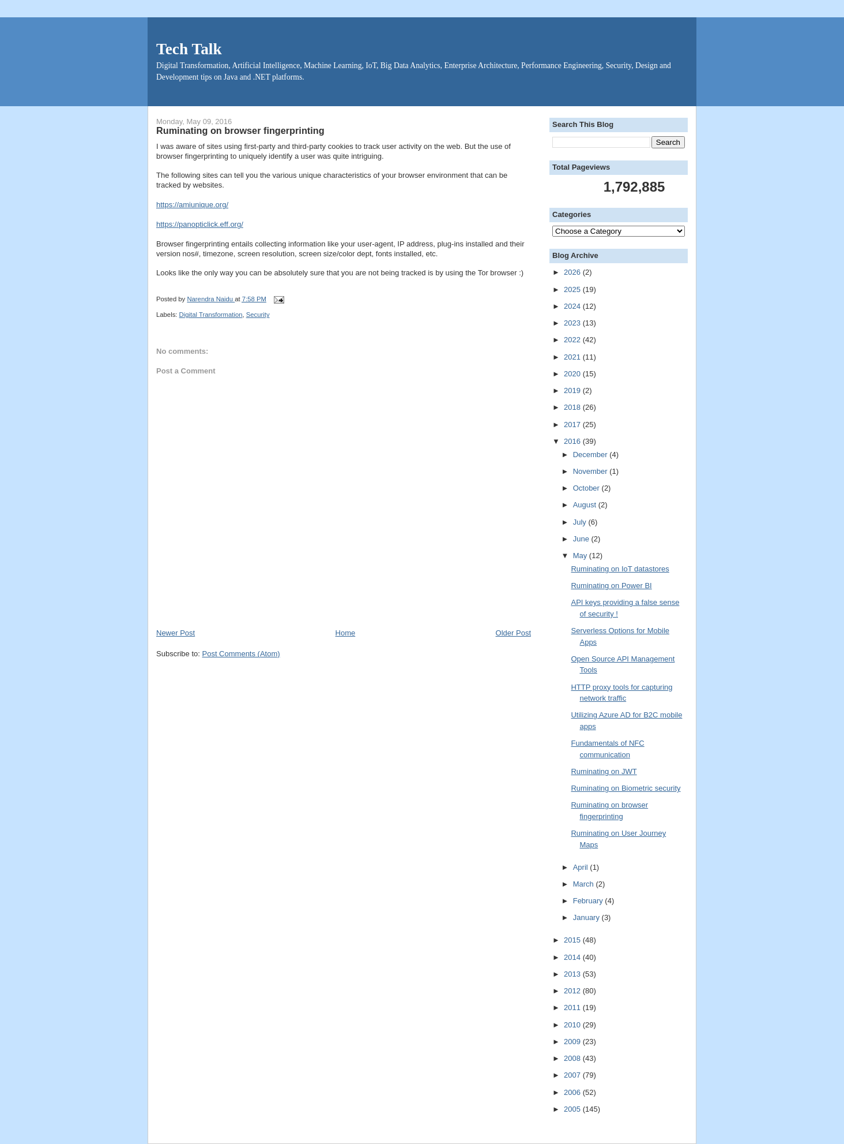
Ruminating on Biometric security (625, 788)
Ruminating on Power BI (611, 585)
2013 (573, 974)
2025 (573, 289)
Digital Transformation (211, 314)
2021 (573, 357)
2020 (573, 373)
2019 (573, 390)
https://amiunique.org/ (192, 204)
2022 (573, 339)
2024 (573, 306)
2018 (573, 407)
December (591, 454)
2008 (573, 1058)
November (591, 471)
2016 (573, 441)
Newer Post (175, 633)
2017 (573, 424)
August (585, 504)
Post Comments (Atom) (241, 653)
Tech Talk (189, 49)
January (587, 917)
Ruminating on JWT (603, 771)
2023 (573, 323)
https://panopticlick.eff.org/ (199, 224)
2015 (573, 940)
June (582, 538)
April (581, 867)
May (581, 555)
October (587, 488)
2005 (573, 1109)
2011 (573, 1007)
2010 (573, 1024)
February (589, 900)
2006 (573, 1092)
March (584, 884)
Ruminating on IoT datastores (620, 568)
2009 (573, 1041)
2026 (573, 272)
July (581, 522)
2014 (573, 957)
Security (258, 314)
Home (346, 633)
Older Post (513, 633)
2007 (573, 1075)
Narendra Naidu (211, 299)
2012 (573, 990)
